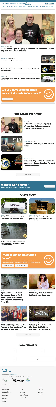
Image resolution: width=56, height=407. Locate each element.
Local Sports (16, 6)
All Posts (21, 389)
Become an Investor (8, 265)
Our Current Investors (21, 265)
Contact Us (40, 389)
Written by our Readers (49, 6)
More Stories (28, 174)
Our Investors (22, 392)
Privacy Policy (23, 397)
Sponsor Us (40, 394)
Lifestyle (4, 6)
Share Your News (7, 98)
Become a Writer (49, 186)
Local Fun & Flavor (10, 6)
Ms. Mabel (24, 6)
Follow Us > (40, 0)
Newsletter (51, 3)
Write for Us (40, 392)
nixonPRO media (14, 374)
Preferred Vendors (13, 3)
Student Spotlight (35, 6)
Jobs (17, 3)
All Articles (7, 3)
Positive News (30, 6)
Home (3, 3)
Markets (20, 6)
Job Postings (22, 394)
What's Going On (42, 6)
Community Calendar (22, 3)
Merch (47, 3)
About (21, 391)
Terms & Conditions (24, 395)
